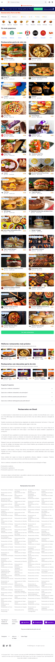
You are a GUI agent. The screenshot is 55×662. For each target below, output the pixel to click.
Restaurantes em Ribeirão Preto (34, 510)
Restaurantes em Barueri (20, 547)
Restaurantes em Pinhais (33, 604)
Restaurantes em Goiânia (20, 509)
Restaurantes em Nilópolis (21, 555)
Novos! (44, 17)
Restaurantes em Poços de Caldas (21, 596)
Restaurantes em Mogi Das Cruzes (21, 524)
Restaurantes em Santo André (20, 502)
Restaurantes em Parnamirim (5, 559)
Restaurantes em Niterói (20, 498)
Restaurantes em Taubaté (7, 547)
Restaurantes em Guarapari (5, 604)
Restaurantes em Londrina (21, 518)
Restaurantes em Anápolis (34, 544)
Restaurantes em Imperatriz (45, 582)
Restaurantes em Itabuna (20, 578)
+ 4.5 (30, 17)
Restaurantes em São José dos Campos (48, 510)
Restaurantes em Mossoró (7, 584)
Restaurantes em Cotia (33, 581)
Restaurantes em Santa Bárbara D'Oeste (6, 576)
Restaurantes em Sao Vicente (33, 542)
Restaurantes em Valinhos (48, 567)
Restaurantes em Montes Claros (7, 544)
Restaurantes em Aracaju (7, 515)
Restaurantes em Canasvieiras (32, 602)
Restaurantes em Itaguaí (20, 552)
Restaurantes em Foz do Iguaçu (47, 550)
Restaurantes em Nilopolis (7, 490)
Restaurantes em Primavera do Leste (19, 584)
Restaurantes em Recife (47, 507)
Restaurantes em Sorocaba (45, 513)
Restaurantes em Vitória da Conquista (47, 570)
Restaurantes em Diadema (48, 541)
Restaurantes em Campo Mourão (20, 550)
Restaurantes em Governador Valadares (20, 590)
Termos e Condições (48, 9)
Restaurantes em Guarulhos (18, 496)
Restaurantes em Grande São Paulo (34, 502)
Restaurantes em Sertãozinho (45, 607)
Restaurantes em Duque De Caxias (20, 542)
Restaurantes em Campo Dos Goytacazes (33, 539)
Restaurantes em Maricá (47, 552)
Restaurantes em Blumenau (32, 524)
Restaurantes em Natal (33, 512)
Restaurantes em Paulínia (20, 558)
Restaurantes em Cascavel (7, 578)
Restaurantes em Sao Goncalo (6, 527)
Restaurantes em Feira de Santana (34, 550)
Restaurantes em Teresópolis (18, 567)
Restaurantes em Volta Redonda (6, 530)
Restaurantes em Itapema (20, 592)
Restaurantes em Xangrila (20, 607)
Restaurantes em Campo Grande (6, 521)
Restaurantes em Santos (6, 501)
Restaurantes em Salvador (34, 507)
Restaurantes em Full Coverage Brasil (33, 610)
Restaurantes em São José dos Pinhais (21, 490)
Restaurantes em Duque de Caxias (47, 493)
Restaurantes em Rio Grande (46, 593)
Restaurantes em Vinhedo (34, 570)
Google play (37, 622)
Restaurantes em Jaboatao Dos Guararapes (7, 536)
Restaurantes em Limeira (33, 532)
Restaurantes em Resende (21, 561)
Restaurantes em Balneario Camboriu (46, 533)
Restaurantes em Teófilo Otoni (20, 582)
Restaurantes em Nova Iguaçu (6, 493)
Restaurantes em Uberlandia (32, 496)
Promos (23, 17)
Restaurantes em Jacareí (6, 495)
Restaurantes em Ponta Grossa (6, 587)
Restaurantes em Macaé (47, 575)
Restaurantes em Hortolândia (5, 553)
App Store (25, 622)
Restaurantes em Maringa (7, 524)
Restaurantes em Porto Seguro (47, 559)
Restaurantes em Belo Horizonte (20, 504)
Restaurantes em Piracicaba (45, 530)
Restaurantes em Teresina (48, 521)
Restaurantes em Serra (33, 575)
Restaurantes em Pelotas (20, 598)
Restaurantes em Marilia (6, 532)
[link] (13, 52)
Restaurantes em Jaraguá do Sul (34, 553)
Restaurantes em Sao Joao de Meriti (48, 490)
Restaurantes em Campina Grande (21, 530)
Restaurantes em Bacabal (34, 589)
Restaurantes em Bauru (47, 527)
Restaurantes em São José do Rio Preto (7, 513)
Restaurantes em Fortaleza (7, 507)
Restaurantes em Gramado (48, 601)
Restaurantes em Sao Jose (48, 604)
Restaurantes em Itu (19, 610)
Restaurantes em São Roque (46, 565)
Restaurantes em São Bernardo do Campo (6, 499)
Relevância (15, 17)
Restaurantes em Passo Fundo (47, 590)
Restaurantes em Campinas (5, 510)
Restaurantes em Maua (33, 535)
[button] (27, 5)
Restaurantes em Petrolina (21, 587)
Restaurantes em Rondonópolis (5, 582)
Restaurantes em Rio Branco (33, 562)
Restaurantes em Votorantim (5, 573)
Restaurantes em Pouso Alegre (47, 584)
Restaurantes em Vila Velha (46, 516)
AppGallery (49, 622)
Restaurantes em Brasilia (20, 507)
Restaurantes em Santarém (18, 565)
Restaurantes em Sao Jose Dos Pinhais (21, 533)
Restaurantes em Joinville (20, 527)
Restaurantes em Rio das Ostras (7, 565)
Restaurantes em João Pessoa (20, 513)
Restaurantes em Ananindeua (32, 547)
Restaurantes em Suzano (47, 578)
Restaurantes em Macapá (7, 595)
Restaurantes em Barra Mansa (47, 547)
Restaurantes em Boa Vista (46, 499)
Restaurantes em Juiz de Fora (6, 519)
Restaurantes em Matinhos (21, 604)
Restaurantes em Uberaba (21, 521)
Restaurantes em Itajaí (47, 587)
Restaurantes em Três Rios (34, 567)
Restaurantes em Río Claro (48, 561)
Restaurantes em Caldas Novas (47, 544)
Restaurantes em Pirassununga (5, 610)
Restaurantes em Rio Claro (48, 572)
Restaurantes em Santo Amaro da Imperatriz (33, 593)
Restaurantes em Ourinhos (48, 555)
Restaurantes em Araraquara (32, 607)
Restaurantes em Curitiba (47, 504)
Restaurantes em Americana (18, 573)
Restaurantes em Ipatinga (7, 589)
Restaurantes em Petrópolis (32, 559)
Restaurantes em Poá (33, 578)
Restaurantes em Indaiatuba (45, 539)
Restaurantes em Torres (6, 607)
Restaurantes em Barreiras (7, 550)
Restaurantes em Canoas (20, 544)
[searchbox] (27, 2)
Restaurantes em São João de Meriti (34, 565)
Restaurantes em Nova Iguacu (33, 527)
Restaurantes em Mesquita (7, 555)
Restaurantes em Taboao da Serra (34, 490)
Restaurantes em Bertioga (47, 610)
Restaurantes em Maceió (47, 518)
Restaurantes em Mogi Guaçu (6, 602)
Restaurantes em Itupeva (34, 587)
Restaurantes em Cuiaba (33, 521)
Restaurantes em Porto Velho (6, 562)
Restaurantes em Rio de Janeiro (6, 504)
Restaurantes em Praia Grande (20, 539)
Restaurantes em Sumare (7, 567)
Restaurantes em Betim (6, 538)
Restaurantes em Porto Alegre (33, 504)
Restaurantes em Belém (33, 498)
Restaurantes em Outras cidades (47, 502)
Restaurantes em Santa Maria (6, 599)
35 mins (37, 17)
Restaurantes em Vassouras (18, 570)
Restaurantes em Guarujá (47, 598)
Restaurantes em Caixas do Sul (33, 519)
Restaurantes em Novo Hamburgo (33, 530)
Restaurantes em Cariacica (34, 598)
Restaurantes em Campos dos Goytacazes (47, 596)
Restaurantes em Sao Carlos (46, 524)
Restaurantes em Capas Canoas (20, 602)
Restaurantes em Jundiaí (47, 495)
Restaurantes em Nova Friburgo (33, 556)
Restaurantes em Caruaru (47, 535)
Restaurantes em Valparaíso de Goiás (5, 570)
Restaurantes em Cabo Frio (20, 493)
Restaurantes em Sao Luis (21, 535)
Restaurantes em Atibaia (33, 572)
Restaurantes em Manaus (20, 515)
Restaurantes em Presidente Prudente (32, 584)
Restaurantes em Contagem (32, 516)
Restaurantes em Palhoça (34, 595)
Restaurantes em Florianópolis (32, 493)
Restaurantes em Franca (20, 575)
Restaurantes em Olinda (6, 541)
